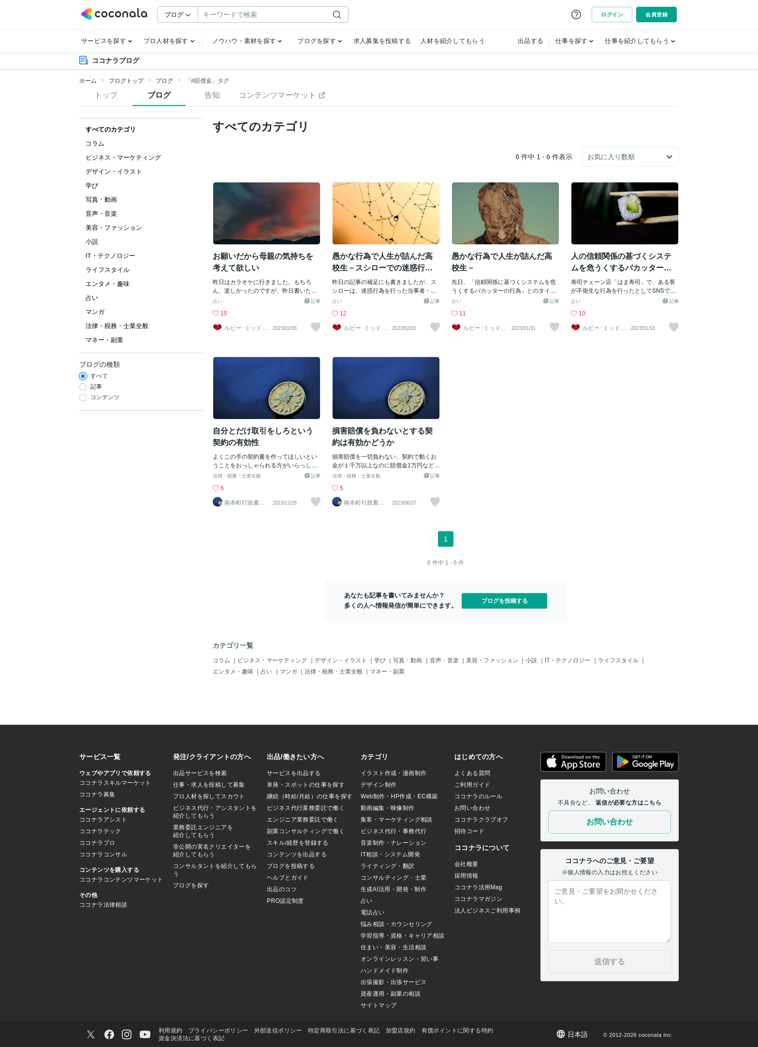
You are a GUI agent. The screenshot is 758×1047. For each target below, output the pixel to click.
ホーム (88, 80)
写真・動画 (408, 660)
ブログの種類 (99, 364)
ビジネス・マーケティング (272, 660)
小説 (532, 660)
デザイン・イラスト (341, 660)
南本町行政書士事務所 (244, 503)
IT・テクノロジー (568, 660)
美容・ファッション (493, 660)
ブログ (164, 80)
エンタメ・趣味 (234, 671)
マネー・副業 (387, 671)
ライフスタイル (619, 660)
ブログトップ (126, 80)
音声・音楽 (445, 660)
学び (380, 660)
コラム (222, 660)
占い (217, 301)
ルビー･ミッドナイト (246, 328)
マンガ (289, 671)
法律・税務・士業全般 (237, 476)
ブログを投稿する (504, 601)
